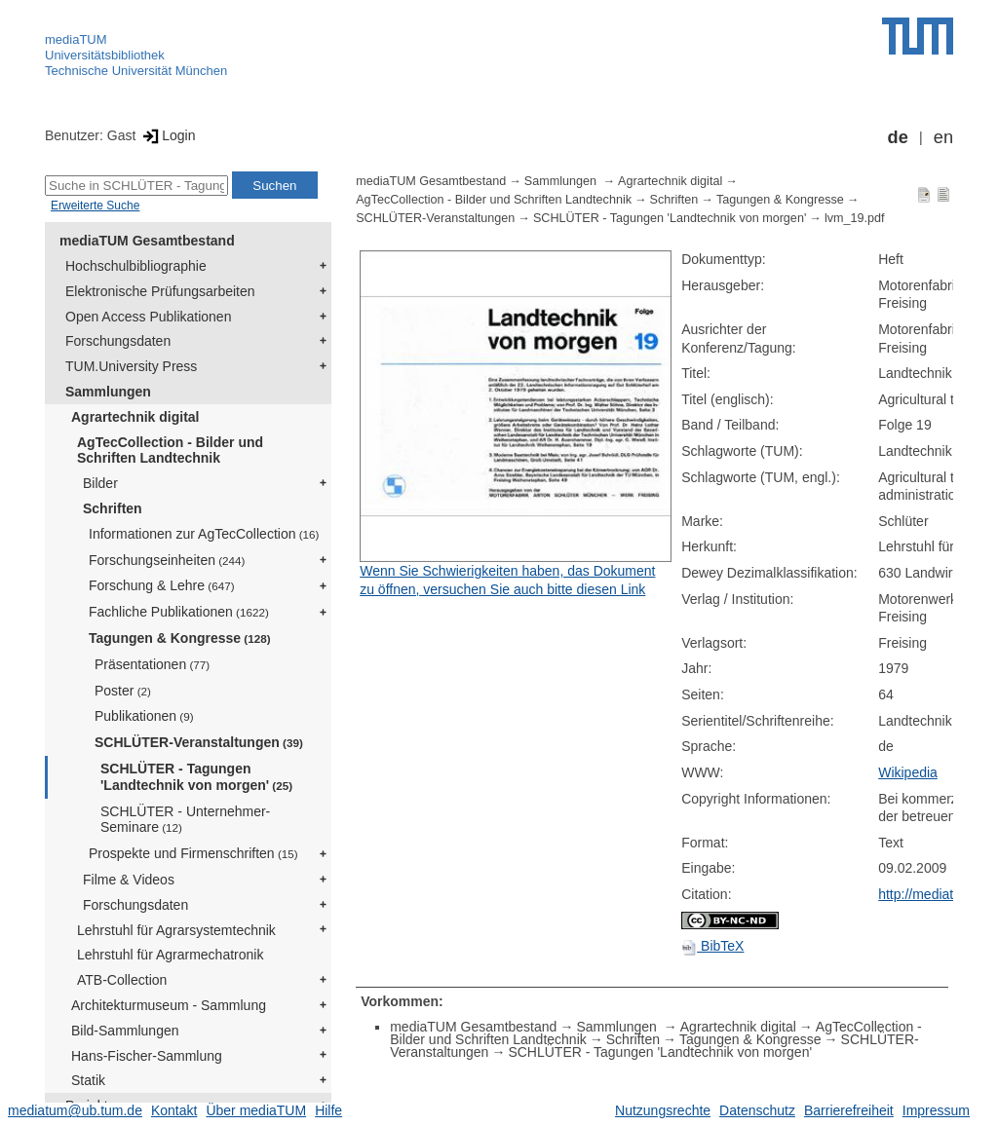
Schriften (112, 508)
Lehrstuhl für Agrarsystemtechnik (176, 930)
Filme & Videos (128, 879)
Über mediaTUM (256, 1110)
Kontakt (174, 1110)
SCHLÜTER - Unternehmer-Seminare (185, 820)
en (943, 137)
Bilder (100, 483)
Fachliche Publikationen (179, 611)
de (898, 137)
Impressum (936, 1110)
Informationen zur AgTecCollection (204, 534)
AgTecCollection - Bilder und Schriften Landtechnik (170, 450)
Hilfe (328, 1110)
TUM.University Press (131, 366)
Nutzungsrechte (662, 1110)
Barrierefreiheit (849, 1110)
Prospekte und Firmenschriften (193, 853)
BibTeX (712, 946)
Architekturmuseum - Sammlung (168, 1005)
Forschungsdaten (118, 341)
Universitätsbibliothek (105, 55)
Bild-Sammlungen (125, 1030)
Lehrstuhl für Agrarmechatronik (170, 954)
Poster (123, 690)
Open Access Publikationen (148, 316)
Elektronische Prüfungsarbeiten (160, 291)
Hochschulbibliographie (136, 266)
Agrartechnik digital (135, 417)
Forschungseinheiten (167, 560)
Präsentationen (152, 664)
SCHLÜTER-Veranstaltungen (199, 742)
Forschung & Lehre (162, 585)
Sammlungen (108, 391)
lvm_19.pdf (855, 218)
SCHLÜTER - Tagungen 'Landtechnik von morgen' (196, 777)
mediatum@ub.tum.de (75, 1110)
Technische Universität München (136, 70)
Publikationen (144, 716)
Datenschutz (757, 1110)
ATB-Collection (122, 980)
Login (167, 135)
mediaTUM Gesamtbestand (147, 240)
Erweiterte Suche (95, 205)
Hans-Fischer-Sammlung (146, 1056)
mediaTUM (76, 39)
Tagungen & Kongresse (180, 638)
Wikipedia (908, 772)
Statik (88, 1080)
